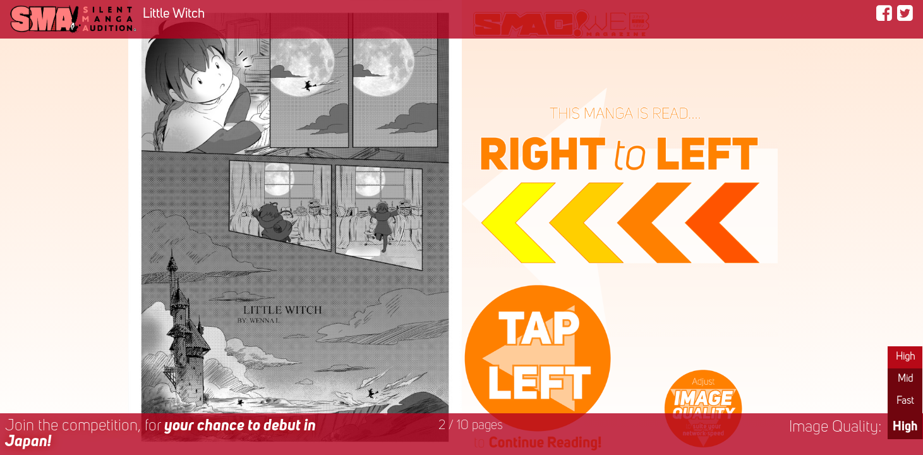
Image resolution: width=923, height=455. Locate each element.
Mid (905, 379)
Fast (905, 401)
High (905, 357)
